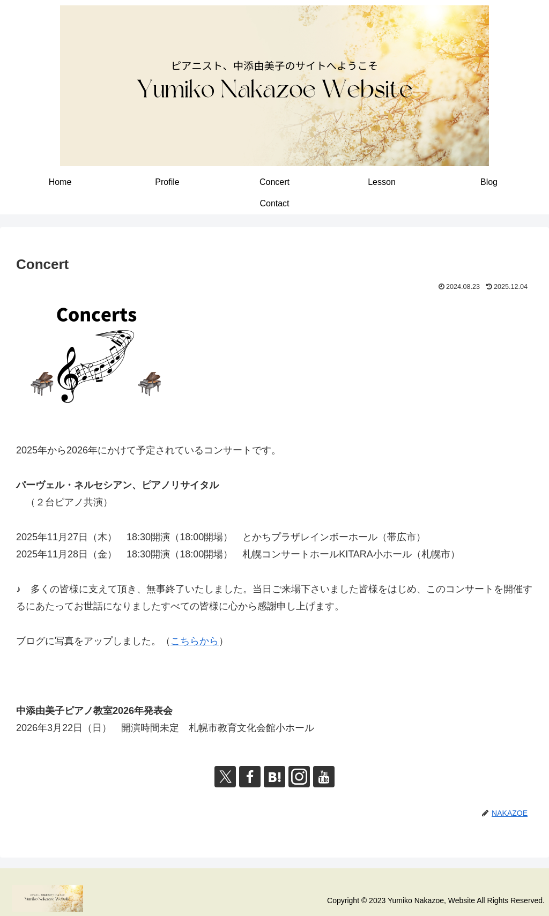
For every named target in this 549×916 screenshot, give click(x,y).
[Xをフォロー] (225, 776)
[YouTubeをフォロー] (324, 776)
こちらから (194, 641)
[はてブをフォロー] (274, 776)
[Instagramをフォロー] (299, 776)
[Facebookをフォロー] (250, 776)
